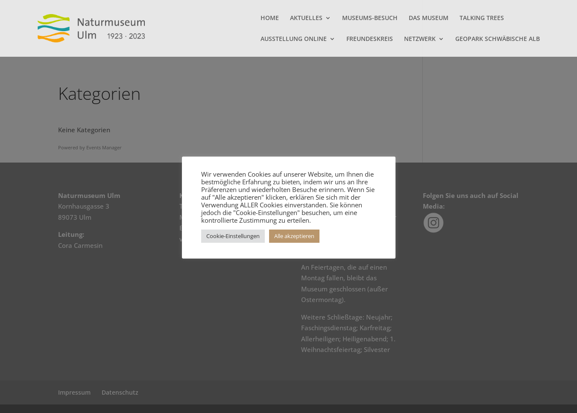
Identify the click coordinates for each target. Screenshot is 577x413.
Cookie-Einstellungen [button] (233, 236)
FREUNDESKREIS (369, 39)
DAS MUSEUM (428, 18)
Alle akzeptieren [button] (294, 236)
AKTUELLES (306, 18)
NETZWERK (420, 39)
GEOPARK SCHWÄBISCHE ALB (497, 39)
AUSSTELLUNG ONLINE (294, 39)
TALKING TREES (482, 18)
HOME (270, 18)
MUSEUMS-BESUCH (370, 18)
